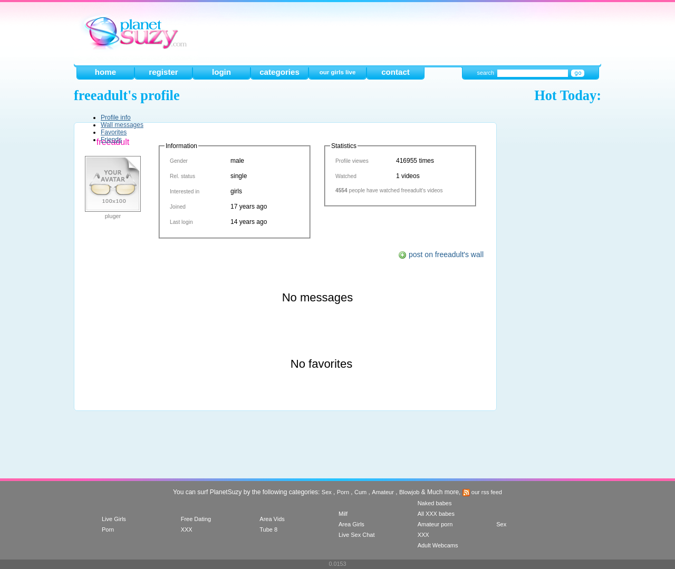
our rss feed (482, 492)
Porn (343, 492)
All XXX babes (436, 514)
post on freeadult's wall (441, 254)
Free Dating (196, 519)
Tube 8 (268, 529)
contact (395, 71)
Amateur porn (435, 524)
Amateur (383, 492)
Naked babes (435, 503)
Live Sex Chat (356, 535)
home (105, 71)
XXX (186, 529)
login (221, 71)
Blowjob (409, 492)
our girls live (338, 72)
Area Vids (272, 519)
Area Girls (351, 524)
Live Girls (114, 519)
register (163, 71)
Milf (343, 514)
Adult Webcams (438, 545)
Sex (327, 492)
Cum (360, 492)
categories (279, 71)
